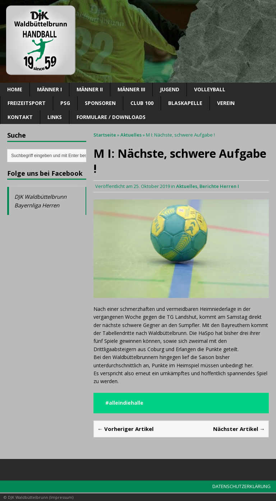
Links (54, 117)
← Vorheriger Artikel (125, 428)
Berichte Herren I (219, 186)
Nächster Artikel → (239, 428)
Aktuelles (186, 186)
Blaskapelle (185, 103)
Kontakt (20, 117)
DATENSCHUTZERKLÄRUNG (241, 486)
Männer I (49, 89)
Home (14, 89)
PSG (65, 103)
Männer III (131, 89)
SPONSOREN (100, 103)
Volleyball (209, 89)
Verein (226, 103)
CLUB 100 (141, 103)
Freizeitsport (27, 103)
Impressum (61, 497)
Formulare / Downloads (111, 117)
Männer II (90, 89)
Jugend (169, 89)
